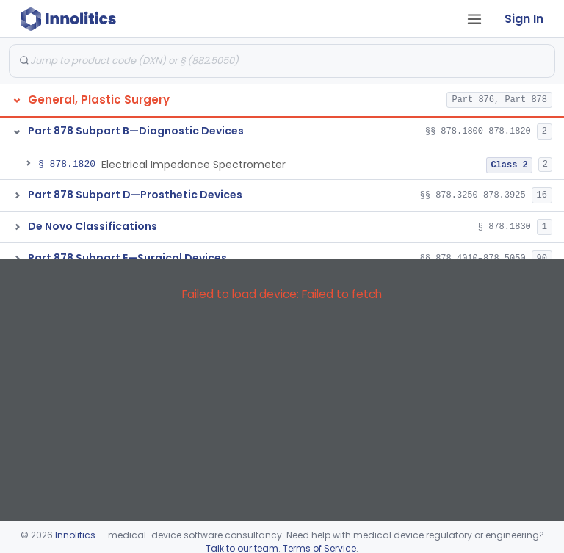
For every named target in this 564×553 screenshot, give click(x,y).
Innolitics (75, 535)
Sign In (524, 18)
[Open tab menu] (474, 19)
